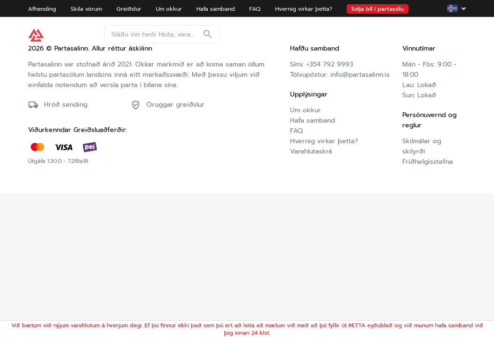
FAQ (296, 131)
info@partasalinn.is (360, 75)
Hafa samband (312, 120)
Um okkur (305, 110)
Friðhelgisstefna (427, 162)
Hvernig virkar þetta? (324, 141)
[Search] (208, 35)
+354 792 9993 (329, 64)
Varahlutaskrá (311, 151)
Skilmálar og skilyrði (421, 146)
